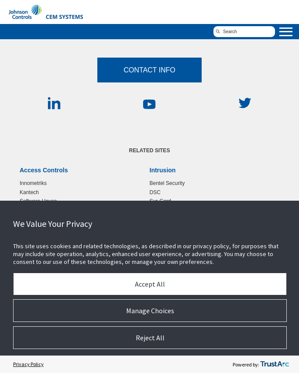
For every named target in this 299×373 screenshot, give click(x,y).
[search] (244, 31)
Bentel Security (167, 183)
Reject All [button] (150, 337)
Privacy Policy (28, 364)
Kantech (29, 192)
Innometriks (33, 183)
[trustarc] (274, 364)
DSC (155, 192)
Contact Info (149, 70)
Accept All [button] (150, 284)
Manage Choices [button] (150, 310)
